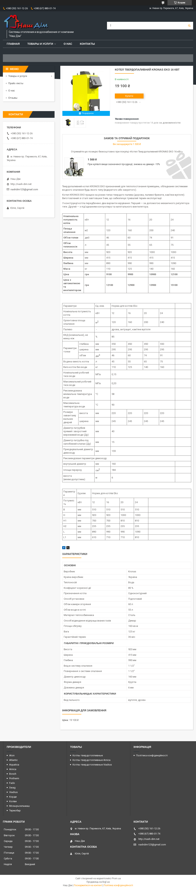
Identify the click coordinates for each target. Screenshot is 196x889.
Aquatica (14, 764)
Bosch (12, 773)
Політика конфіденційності (152, 755)
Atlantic (13, 760)
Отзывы (12, 97)
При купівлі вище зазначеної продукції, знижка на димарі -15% (124, 164)
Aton (12, 755)
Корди (13, 796)
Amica (12, 769)
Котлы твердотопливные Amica (91, 760)
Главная (13, 43)
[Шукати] (189, 25)
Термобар (15, 810)
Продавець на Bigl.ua (98, 882)
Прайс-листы (15, 83)
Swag (12, 787)
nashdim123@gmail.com (24, 189)
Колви (13, 801)
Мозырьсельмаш (19, 805)
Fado (12, 783)
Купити (129, 95)
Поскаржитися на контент (88, 885)
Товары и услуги (40, 43)
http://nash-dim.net (21, 184)
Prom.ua (116, 878)
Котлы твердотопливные (88, 755)
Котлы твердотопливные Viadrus (92, 764)
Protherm (14, 778)
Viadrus (13, 792)
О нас (68, 43)
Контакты (87, 43)
